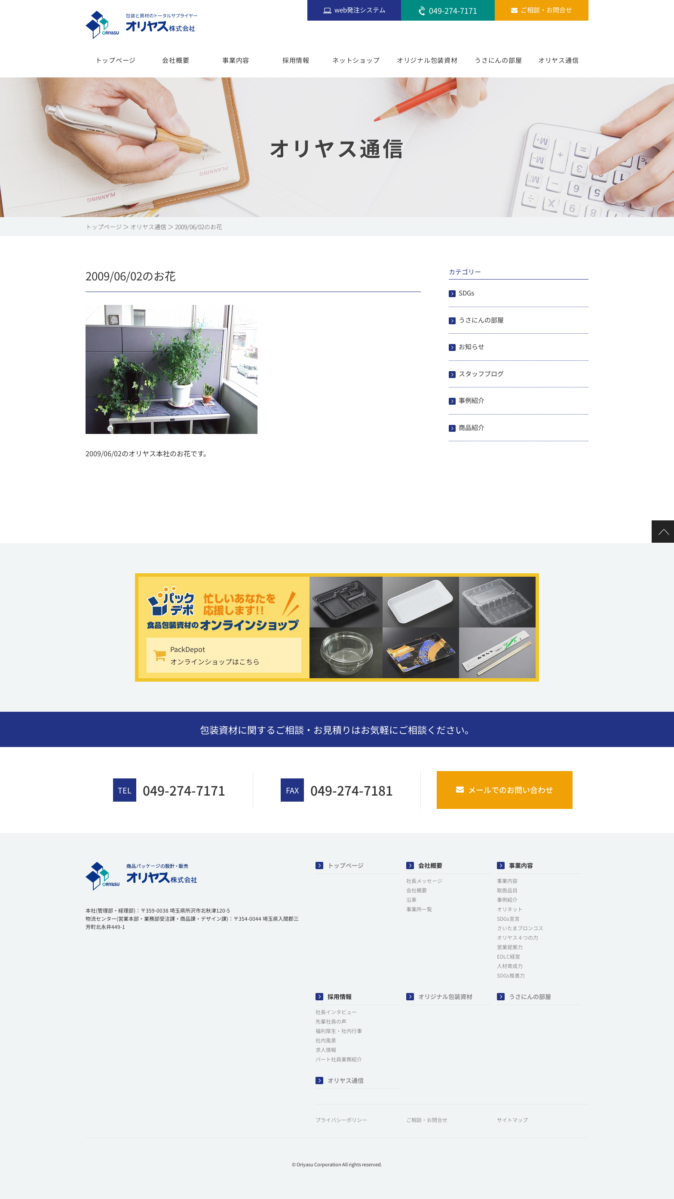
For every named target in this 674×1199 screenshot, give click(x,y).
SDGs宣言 (508, 918)
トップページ (115, 60)
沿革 (411, 899)
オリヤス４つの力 (517, 937)
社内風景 (326, 1040)
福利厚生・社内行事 (339, 1030)
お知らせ (471, 346)
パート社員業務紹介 (339, 1059)
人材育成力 (510, 965)
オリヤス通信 (558, 60)
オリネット (510, 909)
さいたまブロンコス (520, 928)
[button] (107, 953)
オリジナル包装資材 (427, 60)
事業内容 (235, 60)
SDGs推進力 (511, 975)
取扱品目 (507, 890)
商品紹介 (471, 427)
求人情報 (326, 1049)
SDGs (466, 292)
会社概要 (175, 60)
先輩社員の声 (331, 1021)
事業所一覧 (419, 909)
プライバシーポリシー (341, 1119)
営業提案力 (510, 946)
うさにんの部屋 (498, 60)
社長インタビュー (336, 1011)
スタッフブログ (481, 373)
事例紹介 (471, 400)
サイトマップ (512, 1119)
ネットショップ (356, 60)
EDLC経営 (508, 956)
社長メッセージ (424, 880)
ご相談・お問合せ (426, 1119)
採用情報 (295, 60)
